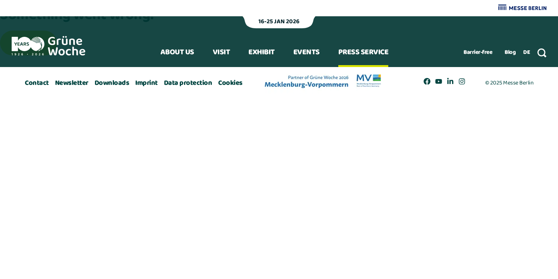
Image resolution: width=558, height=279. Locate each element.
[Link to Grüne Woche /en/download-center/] (112, 83)
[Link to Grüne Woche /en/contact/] (37, 83)
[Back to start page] (48, 45)
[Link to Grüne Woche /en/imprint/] (146, 83)
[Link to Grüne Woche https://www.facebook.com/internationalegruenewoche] (427, 83)
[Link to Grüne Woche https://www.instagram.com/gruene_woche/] (461, 83)
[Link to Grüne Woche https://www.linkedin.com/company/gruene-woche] (450, 83)
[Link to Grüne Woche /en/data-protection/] (188, 83)
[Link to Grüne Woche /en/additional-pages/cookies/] (230, 83)
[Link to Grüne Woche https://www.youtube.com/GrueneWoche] (438, 83)
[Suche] (541, 52)
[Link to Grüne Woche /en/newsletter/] (71, 83)
